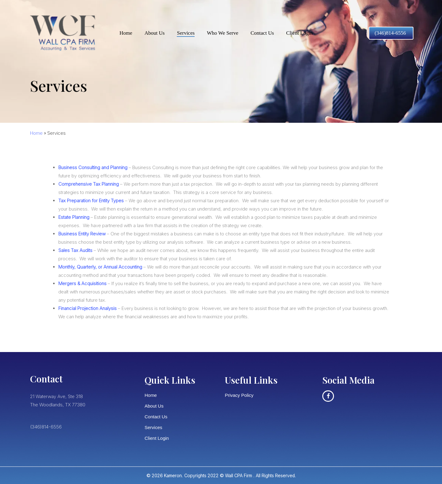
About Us (154, 405)
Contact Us (156, 416)
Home (36, 133)
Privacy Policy (239, 395)
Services (153, 427)
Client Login (157, 438)
